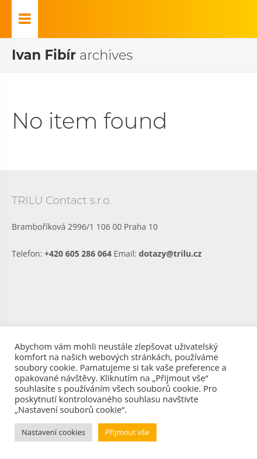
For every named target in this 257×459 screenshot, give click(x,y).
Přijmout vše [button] (127, 432)
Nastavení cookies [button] (53, 432)
